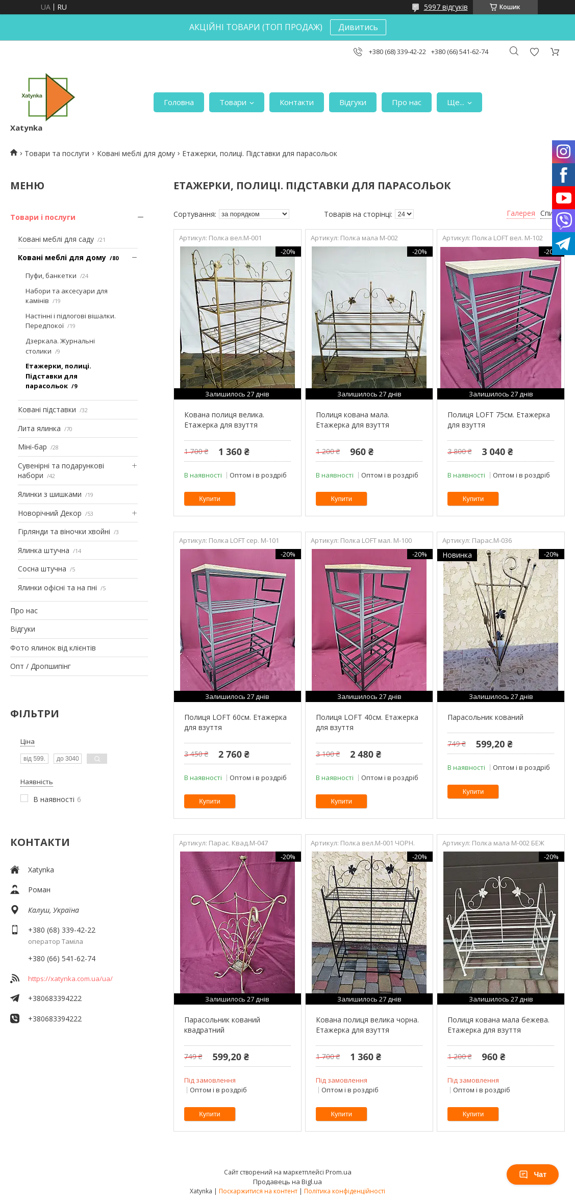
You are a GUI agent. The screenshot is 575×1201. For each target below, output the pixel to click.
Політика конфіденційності (344, 1191)
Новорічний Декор (50, 513)
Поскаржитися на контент (258, 1191)
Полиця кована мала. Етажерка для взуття (352, 420)
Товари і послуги (43, 217)
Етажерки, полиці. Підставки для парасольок (58, 375)
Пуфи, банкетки (51, 275)
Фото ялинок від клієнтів (53, 648)
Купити (209, 499)
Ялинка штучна (43, 550)
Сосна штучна (42, 568)
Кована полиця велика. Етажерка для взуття (224, 420)
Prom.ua (339, 1172)
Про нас (406, 102)
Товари (232, 102)
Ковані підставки (47, 409)
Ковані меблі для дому (136, 153)
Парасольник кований (485, 717)
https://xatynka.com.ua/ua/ (70, 978)
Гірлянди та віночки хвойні (64, 531)
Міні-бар (32, 447)
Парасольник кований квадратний (222, 1025)
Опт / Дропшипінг (40, 666)
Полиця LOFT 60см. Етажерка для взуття (235, 722)
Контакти (297, 102)
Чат (532, 1174)
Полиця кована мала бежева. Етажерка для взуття (498, 1025)
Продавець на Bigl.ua (287, 1181)
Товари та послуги (56, 153)
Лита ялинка (39, 428)
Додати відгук (534, 51)
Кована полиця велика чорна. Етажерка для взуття (367, 1025)
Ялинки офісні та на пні (57, 587)
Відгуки (352, 102)
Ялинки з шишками (50, 494)
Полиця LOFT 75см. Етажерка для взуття (498, 420)
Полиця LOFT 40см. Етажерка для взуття (367, 722)
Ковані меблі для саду (56, 239)
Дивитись (358, 27)
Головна (179, 102)
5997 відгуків (446, 7)
